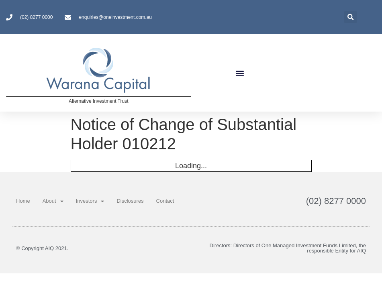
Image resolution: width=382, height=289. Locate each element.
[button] (240, 72)
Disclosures (129, 201)
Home (23, 201)
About (53, 201)
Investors (90, 201)
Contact (165, 201)
